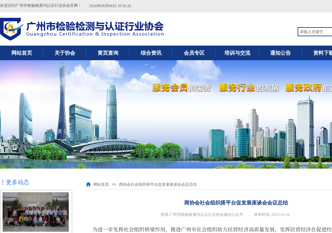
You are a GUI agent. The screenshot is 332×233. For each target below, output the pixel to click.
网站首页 (21, 53)
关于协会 (64, 53)
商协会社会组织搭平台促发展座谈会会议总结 (158, 184)
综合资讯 (151, 53)
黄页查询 (108, 53)
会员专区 (194, 53)
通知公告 (280, 53)
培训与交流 (237, 53)
